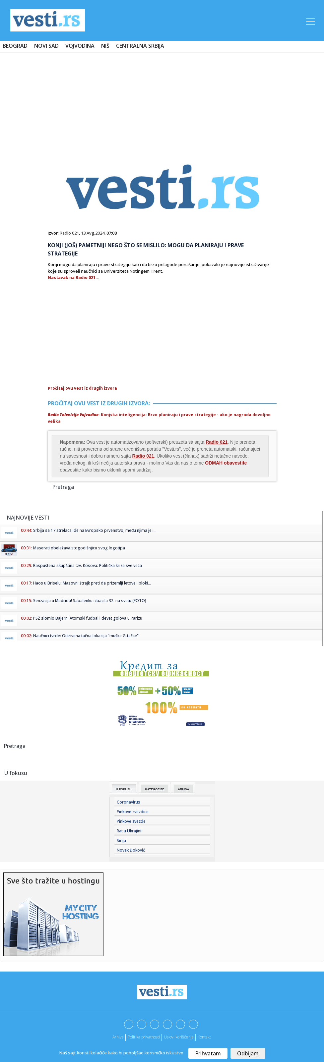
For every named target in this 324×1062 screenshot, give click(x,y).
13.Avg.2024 (92, 233)
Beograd (15, 45)
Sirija (121, 840)
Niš (105, 45)
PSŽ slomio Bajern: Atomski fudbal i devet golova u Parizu (87, 618)
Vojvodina (80, 45)
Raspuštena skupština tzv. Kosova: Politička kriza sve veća (87, 565)
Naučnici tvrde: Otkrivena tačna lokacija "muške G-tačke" (86, 636)
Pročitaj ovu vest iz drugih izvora (82, 388)
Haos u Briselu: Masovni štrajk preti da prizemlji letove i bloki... (92, 583)
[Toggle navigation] (310, 20)
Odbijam (248, 1053)
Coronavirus (128, 802)
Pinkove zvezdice (133, 811)
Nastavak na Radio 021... (73, 277)
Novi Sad (46, 45)
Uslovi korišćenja (179, 1037)
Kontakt (204, 1037)
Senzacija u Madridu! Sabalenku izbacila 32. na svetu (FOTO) (89, 600)
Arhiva (183, 789)
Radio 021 (69, 233)
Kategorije (154, 789)
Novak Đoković (131, 850)
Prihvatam (208, 1053)
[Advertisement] (162, 101)
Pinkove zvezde (131, 821)
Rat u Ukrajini (129, 831)
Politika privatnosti (144, 1037)
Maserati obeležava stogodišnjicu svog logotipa (79, 548)
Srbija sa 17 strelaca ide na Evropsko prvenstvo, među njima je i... (95, 530)
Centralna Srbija (140, 45)
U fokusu (124, 789)
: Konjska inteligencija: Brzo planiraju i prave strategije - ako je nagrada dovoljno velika (159, 418)
